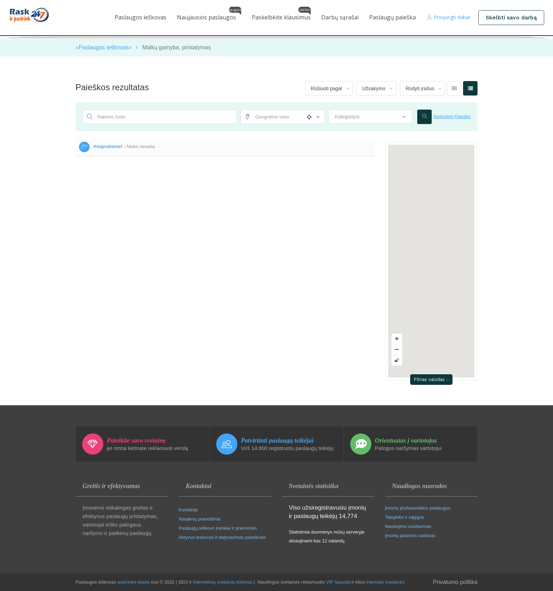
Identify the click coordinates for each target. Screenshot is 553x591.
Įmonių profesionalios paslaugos (418, 508)
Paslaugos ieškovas (140, 17)
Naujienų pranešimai (200, 519)
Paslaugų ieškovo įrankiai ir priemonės (218, 528)
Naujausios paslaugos (209, 15)
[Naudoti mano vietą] (308, 117)
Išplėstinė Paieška (451, 116)
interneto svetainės (385, 582)
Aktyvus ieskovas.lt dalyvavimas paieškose (222, 537)
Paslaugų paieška (392, 17)
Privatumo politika (455, 582)
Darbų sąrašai (340, 17)
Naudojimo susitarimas (408, 526)
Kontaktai (188, 509)
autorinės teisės (133, 582)
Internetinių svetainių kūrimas (222, 582)
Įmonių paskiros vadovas (410, 535)
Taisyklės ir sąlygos (404, 517)
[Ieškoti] (424, 117)
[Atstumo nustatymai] (316, 117)
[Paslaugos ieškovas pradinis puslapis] (34, 15)
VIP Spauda (338, 582)
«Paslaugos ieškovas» (103, 47)
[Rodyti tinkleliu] (454, 88)
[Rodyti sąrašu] (470, 88)
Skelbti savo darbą (511, 17)
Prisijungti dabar (448, 17)
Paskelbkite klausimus (281, 15)
